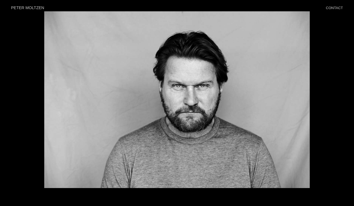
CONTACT (334, 8)
